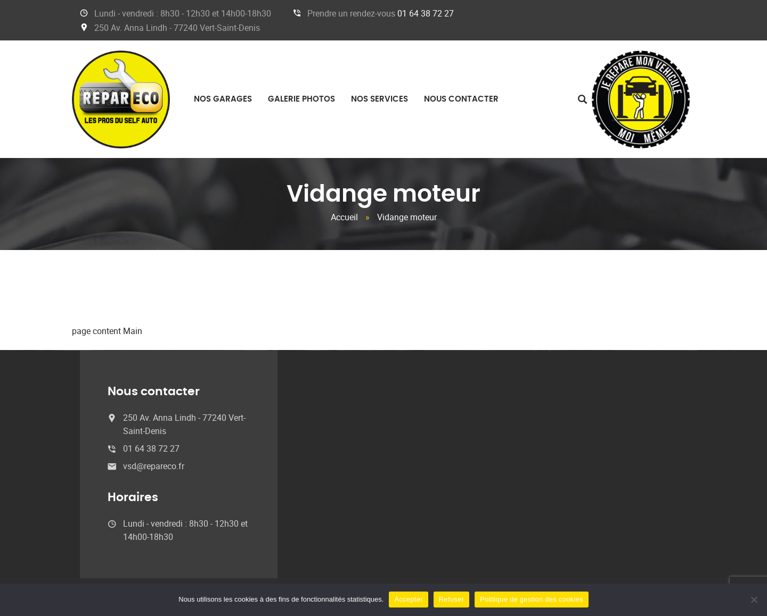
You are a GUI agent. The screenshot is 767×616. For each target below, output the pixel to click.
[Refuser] (753, 599)
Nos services (379, 99)
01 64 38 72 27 (425, 13)
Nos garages (223, 99)
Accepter (408, 599)
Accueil (344, 217)
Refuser (451, 599)
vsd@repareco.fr (153, 466)
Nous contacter (461, 99)
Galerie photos (301, 99)
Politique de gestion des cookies (531, 599)
